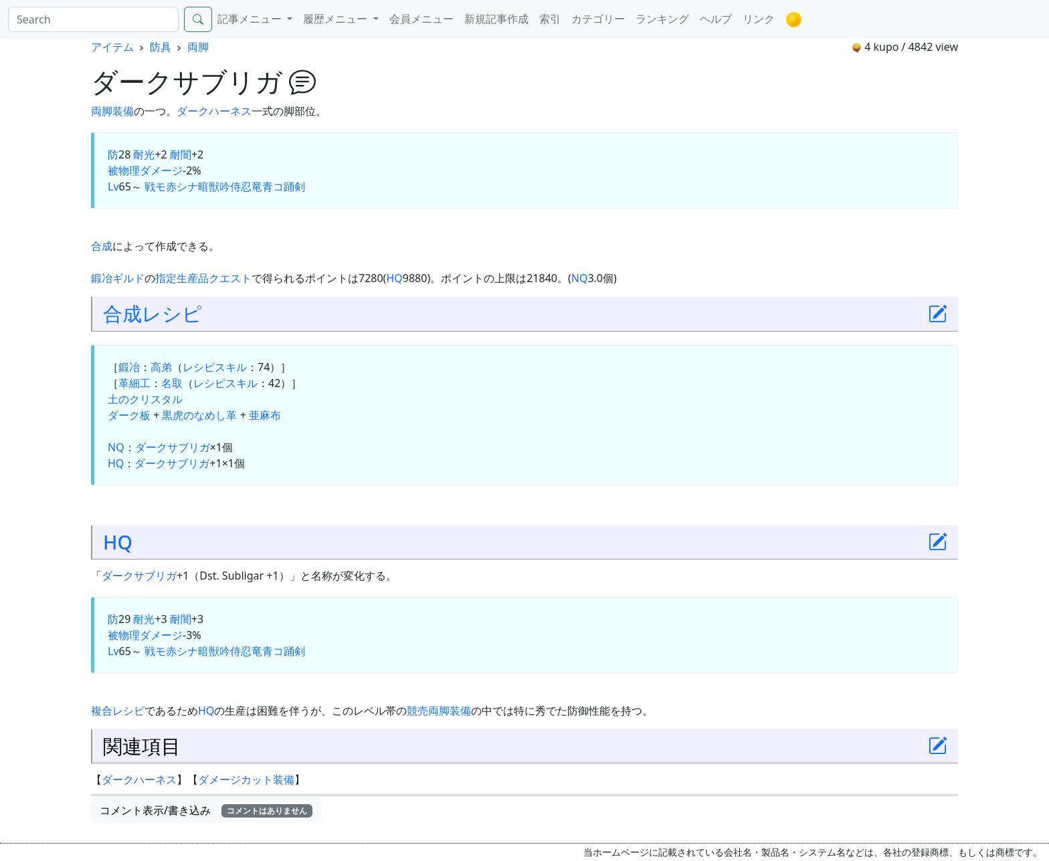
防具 (160, 46)
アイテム (112, 46)
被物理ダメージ (145, 170)
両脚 (198, 46)
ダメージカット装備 (246, 779)
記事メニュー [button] (250, 18)
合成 (101, 246)
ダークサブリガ (172, 447)
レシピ (172, 313)
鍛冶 (129, 367)
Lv (113, 186)
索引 (550, 18)
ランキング (662, 18)
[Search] (93, 19)
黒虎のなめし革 (199, 415)
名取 (172, 383)
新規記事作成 (496, 18)
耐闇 (180, 154)
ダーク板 (129, 415)
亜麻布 (265, 415)
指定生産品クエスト (203, 278)
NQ (579, 278)
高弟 (161, 367)
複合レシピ (118, 710)
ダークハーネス (214, 111)
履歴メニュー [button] (336, 18)
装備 (123, 111)
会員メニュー (421, 18)
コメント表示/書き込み (206, 810)
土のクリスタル (145, 399)
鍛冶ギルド (118, 278)
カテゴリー (598, 18)
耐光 (144, 154)
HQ (394, 278)
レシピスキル (215, 367)
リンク (759, 18)
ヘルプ (716, 18)
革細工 (134, 383)
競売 (417, 710)
